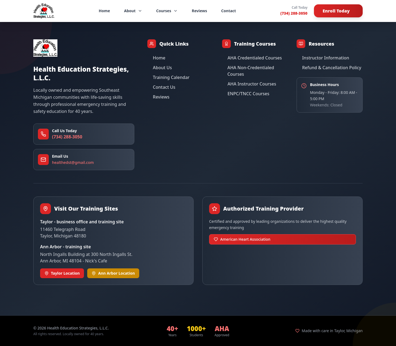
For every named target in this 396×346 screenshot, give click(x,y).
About (133, 10)
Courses (167, 10)
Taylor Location (62, 273)
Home (104, 10)
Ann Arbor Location (113, 273)
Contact (228, 10)
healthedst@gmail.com (73, 162)
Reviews (199, 10)
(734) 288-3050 (293, 13)
